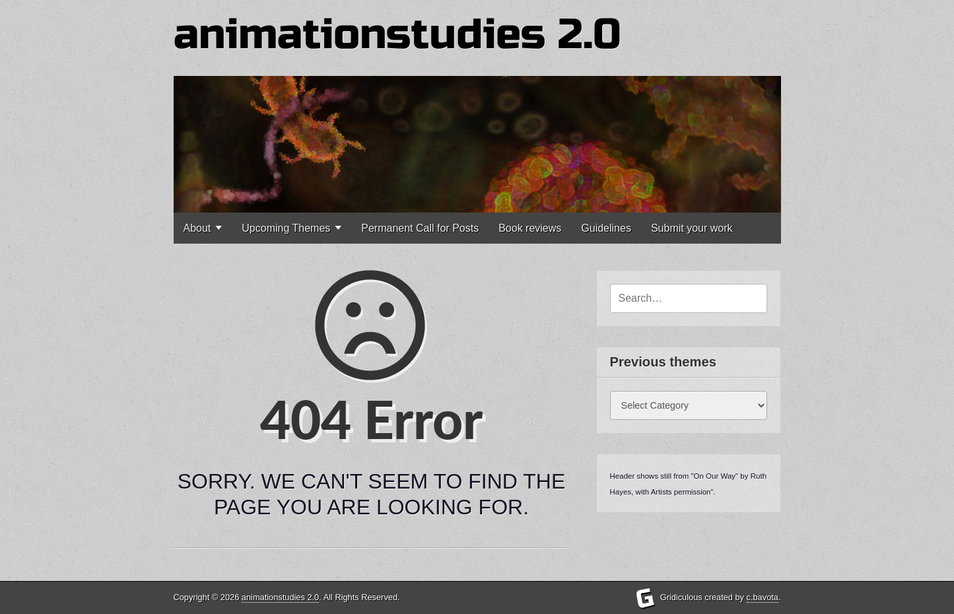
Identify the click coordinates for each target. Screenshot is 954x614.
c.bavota (762, 597)
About (197, 228)
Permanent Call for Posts (420, 228)
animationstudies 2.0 (397, 34)
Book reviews (529, 228)
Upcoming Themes (286, 228)
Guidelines (606, 228)
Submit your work (692, 228)
